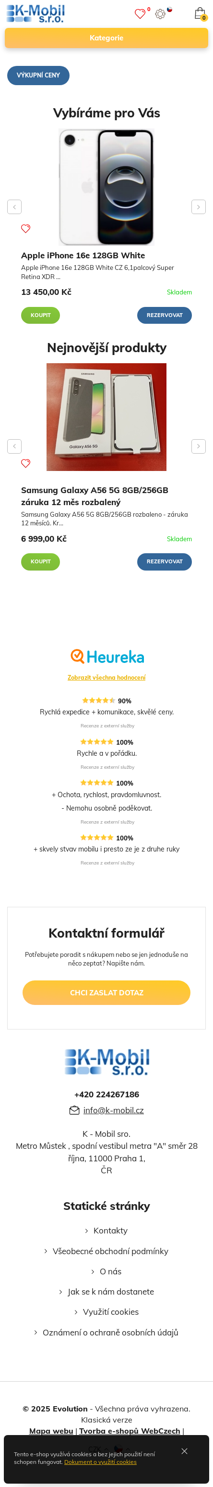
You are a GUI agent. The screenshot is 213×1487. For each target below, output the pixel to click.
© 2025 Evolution (55, 1408)
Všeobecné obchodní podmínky (110, 1251)
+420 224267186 (106, 1094)
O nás (110, 1271)
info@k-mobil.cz (113, 1110)
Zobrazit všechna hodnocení (106, 677)
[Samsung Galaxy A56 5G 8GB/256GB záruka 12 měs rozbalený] (106, 417)
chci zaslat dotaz (106, 992)
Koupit (41, 315)
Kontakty (111, 1230)
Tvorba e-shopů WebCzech (129, 1431)
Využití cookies (111, 1312)
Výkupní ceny (38, 75)
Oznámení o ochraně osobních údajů (110, 1332)
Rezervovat (165, 315)
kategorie (145, 38)
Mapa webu (51, 1431)
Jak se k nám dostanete (111, 1291)
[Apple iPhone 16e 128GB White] (106, 187)
